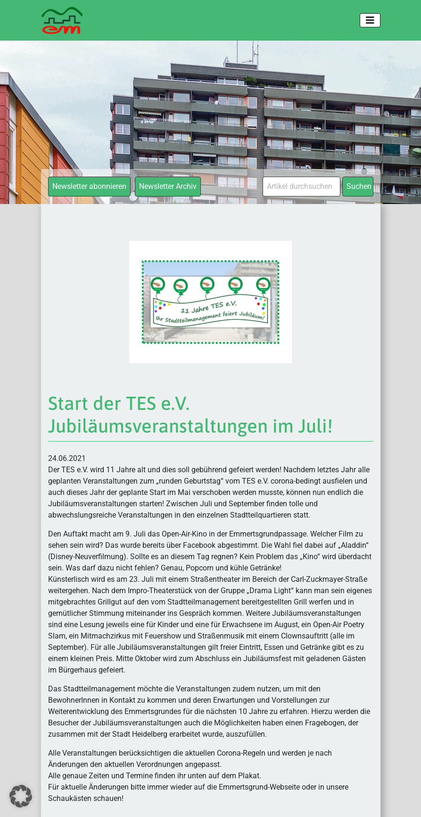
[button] (20, 796)
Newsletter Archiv (168, 186)
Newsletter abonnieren (89, 186)
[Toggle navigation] (370, 20)
